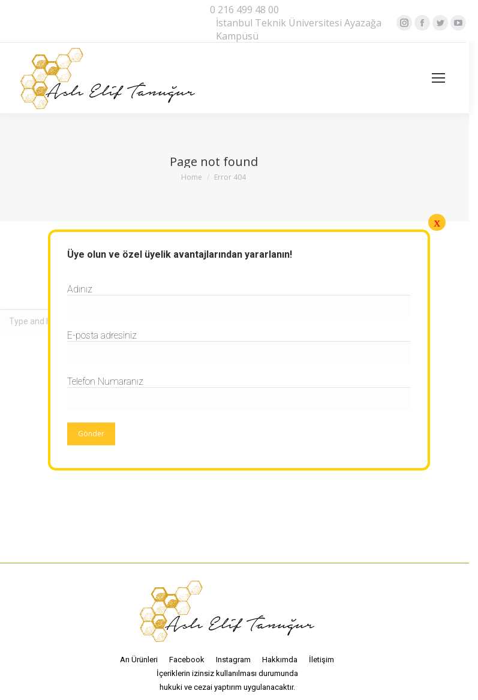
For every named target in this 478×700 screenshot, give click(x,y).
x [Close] (437, 222)
